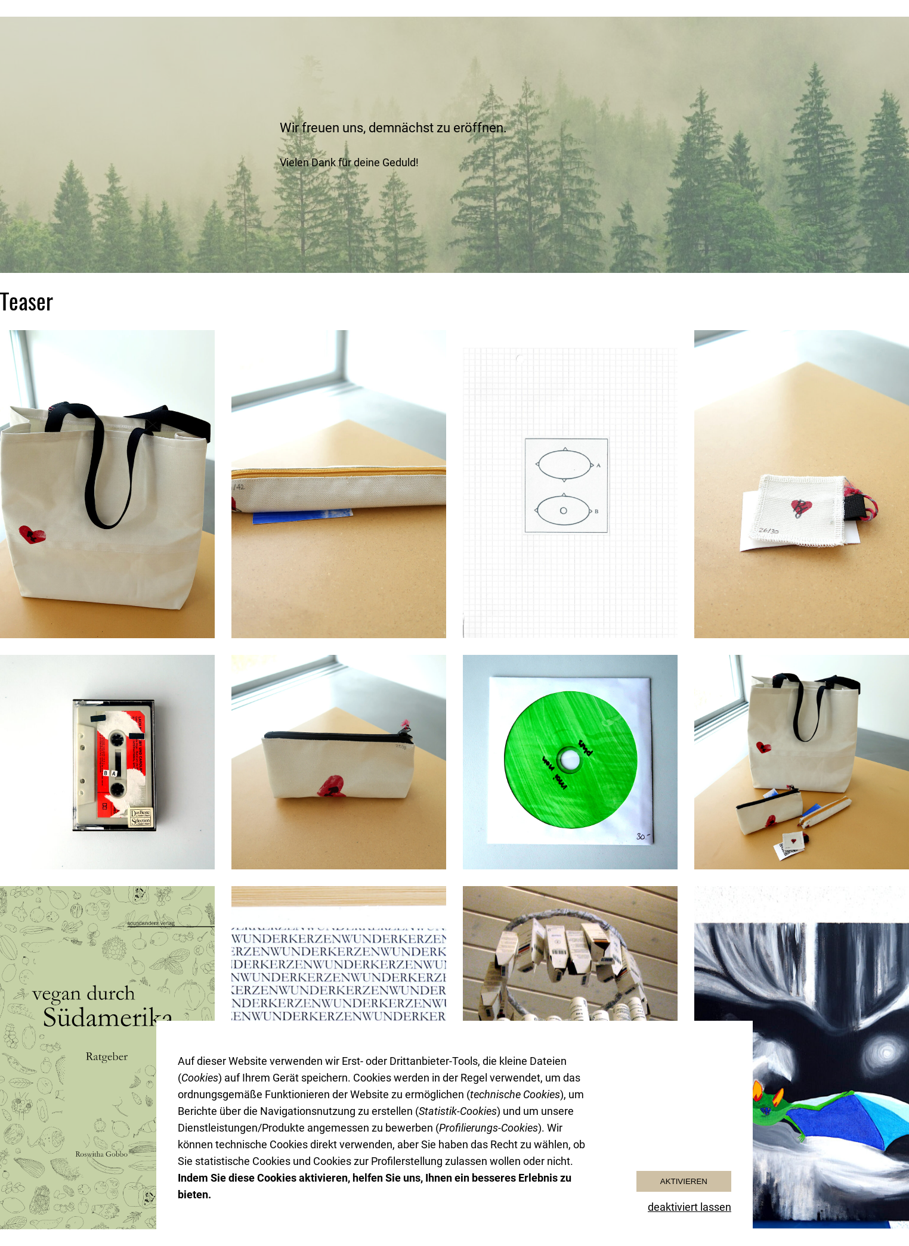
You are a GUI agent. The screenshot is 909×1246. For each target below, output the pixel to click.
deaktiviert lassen (689, 1207)
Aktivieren (683, 1181)
